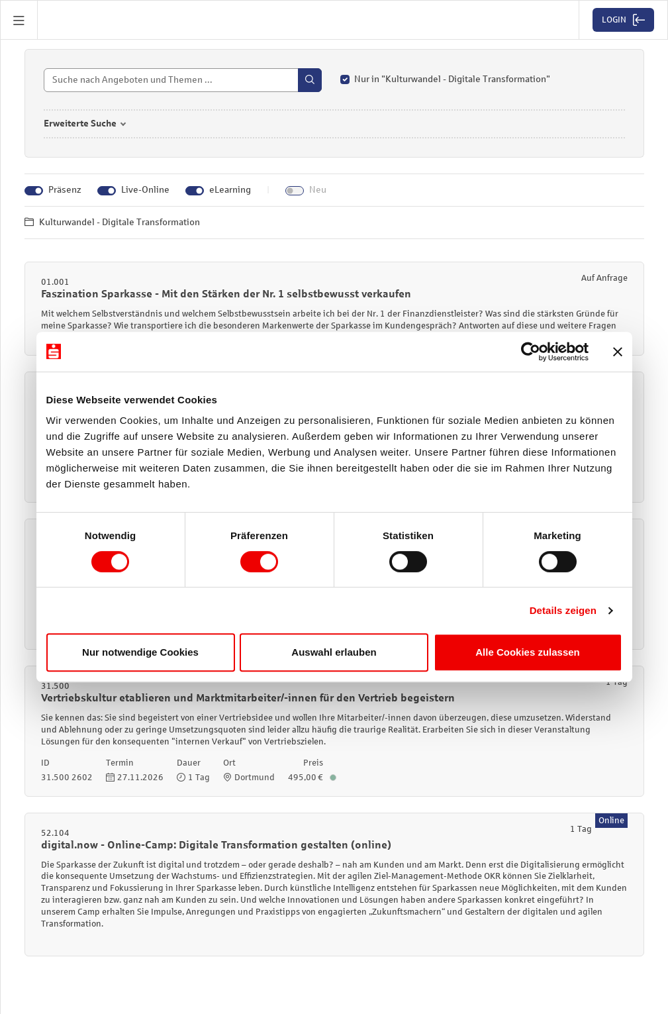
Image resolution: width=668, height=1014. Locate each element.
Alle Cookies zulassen (527, 652)
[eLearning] (194, 192)
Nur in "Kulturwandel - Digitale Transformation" (452, 80)
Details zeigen (563, 610)
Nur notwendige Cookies (140, 652)
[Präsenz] (33, 192)
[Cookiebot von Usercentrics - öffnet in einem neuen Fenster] (531, 352)
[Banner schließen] (617, 351)
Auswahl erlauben (333, 652)
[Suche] (183, 81)
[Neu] (294, 192)
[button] (19, 20)
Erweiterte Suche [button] (80, 125)
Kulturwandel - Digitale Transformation (112, 223)
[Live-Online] (106, 192)
